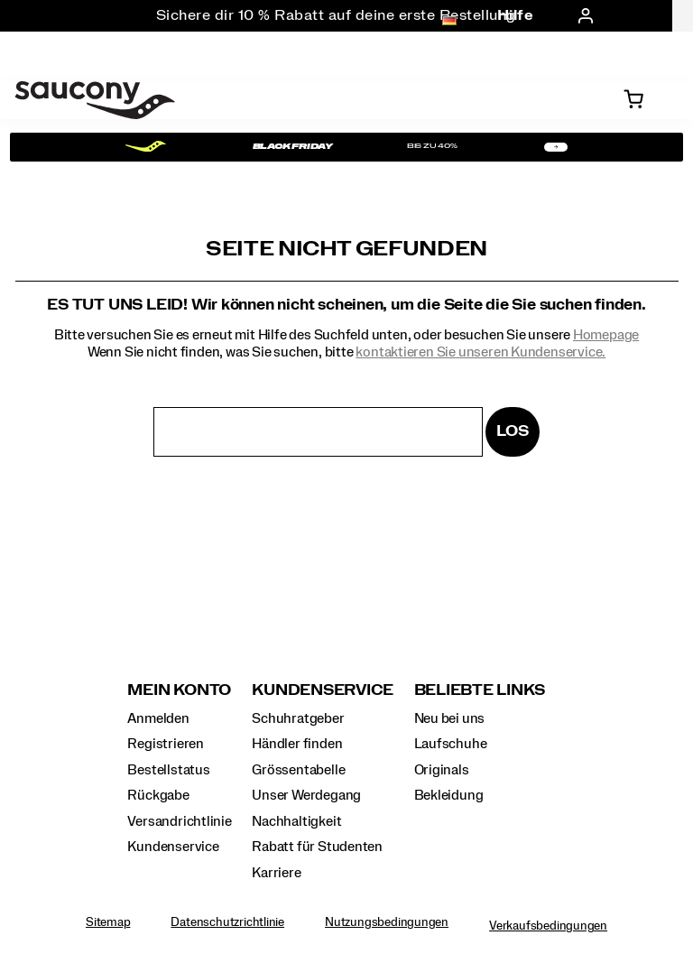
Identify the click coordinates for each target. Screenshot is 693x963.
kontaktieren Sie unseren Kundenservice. (480, 352)
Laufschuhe (450, 743)
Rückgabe (158, 795)
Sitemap (108, 922)
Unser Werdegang (306, 795)
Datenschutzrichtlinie (227, 922)
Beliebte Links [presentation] (480, 690)
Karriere (276, 873)
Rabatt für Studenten (317, 846)
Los (512, 431)
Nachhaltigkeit (296, 821)
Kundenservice (172, 846)
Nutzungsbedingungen (386, 922)
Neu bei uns (449, 718)
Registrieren (165, 743)
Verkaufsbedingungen (548, 926)
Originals (441, 770)
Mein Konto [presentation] (179, 690)
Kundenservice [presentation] (322, 690)
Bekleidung (449, 795)
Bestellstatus (168, 770)
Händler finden (297, 743)
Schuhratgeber (298, 718)
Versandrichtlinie (179, 821)
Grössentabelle (298, 770)
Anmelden (158, 718)
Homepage (606, 335)
